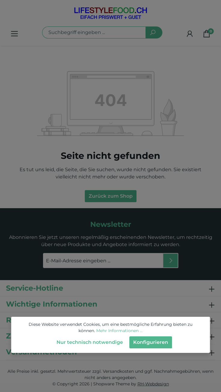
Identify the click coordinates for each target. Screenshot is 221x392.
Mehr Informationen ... (119, 330)
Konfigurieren (150, 342)
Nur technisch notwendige (90, 342)
